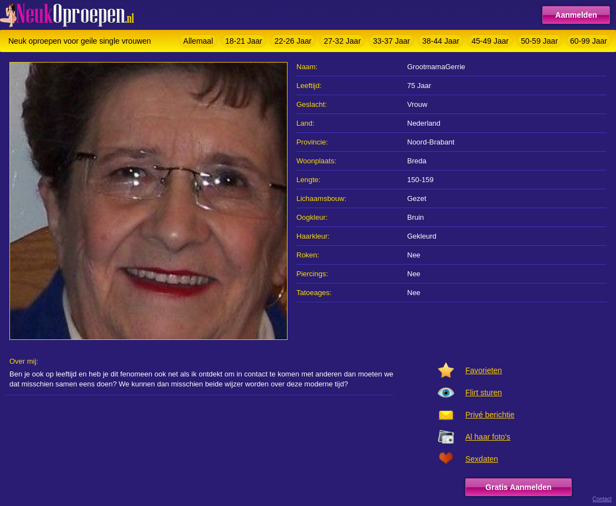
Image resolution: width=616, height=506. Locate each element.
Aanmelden (576, 15)
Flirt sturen (483, 392)
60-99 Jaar (588, 41)
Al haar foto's (487, 436)
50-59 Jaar (539, 41)
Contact (602, 499)
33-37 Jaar (391, 41)
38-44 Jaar (440, 41)
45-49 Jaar (490, 41)
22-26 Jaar (292, 41)
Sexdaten (481, 459)
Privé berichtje (490, 414)
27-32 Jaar (342, 41)
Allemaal (198, 41)
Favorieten (483, 370)
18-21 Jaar (244, 41)
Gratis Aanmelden (518, 487)
